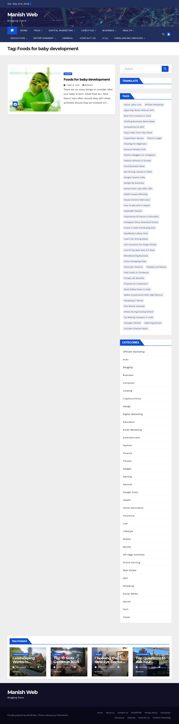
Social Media (130, 593)
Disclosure (119, 718)
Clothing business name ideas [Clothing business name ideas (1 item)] (139, 121)
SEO (125, 578)
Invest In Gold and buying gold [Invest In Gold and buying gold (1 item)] (139, 228)
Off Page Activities (133, 554)
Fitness (127, 461)
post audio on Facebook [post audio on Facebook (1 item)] (136, 272)
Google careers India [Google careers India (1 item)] (134, 177)
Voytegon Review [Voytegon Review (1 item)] (132, 323)
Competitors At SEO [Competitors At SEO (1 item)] (134, 127)
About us (110, 713)
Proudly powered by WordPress (22, 715)
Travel (126, 617)
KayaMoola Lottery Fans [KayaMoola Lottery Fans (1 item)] (136, 233)
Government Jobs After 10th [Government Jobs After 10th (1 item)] (138, 188)
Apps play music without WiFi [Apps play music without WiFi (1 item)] (139, 110)
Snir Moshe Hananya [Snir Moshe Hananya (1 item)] (134, 306)
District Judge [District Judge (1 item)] (154, 138)
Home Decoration (133, 507)
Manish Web (22, 14)
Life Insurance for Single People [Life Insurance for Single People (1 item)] (140, 244)
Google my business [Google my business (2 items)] (134, 183)
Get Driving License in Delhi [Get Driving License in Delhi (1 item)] (138, 172)
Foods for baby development (87, 79)
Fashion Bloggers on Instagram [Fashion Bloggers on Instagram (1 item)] (139, 155)
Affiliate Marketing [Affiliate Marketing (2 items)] (154, 104)
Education (18, 38)
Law (125, 523)
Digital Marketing (61, 30)
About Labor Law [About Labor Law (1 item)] (132, 104)
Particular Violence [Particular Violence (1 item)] (133, 267)
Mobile (127, 539)
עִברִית (105, 38)
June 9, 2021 (73, 85)
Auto (125, 359)
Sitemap (131, 718)
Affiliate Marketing (133, 351)
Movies (127, 546)
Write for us (143, 718)
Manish (87, 85)
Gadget (127, 468)
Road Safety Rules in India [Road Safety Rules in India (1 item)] (137, 289)
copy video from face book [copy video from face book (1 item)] (138, 132)
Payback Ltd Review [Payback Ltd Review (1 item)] (156, 267)
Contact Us (88, 38)
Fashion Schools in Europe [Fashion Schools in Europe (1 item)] (137, 160)
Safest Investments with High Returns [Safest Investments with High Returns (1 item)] (143, 295)
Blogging (128, 367)
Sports (127, 601)
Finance (127, 453)
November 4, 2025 (25, 667)
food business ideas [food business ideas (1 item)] (134, 166)
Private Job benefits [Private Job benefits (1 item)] (134, 278)
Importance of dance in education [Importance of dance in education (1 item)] (141, 216)
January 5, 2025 (106, 667)
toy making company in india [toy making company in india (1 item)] (138, 317)
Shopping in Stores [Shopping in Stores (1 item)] (133, 300)
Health (128, 30)
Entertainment (43, 38)
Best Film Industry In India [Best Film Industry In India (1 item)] (137, 116)
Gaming (127, 476)
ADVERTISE (136, 713)
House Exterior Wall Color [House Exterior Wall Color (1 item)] (137, 200)
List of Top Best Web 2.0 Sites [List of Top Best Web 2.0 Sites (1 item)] (139, 250)
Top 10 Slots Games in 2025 (66, 660)
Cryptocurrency (132, 398)
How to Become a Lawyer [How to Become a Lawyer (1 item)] (137, 205)
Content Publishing (161, 718)
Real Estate (129, 570)
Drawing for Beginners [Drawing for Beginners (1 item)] (135, 144)
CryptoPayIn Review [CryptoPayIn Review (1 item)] (134, 138)
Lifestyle (88, 30)
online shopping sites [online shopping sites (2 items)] (135, 261)
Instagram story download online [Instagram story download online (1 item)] (141, 222)
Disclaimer (165, 713)
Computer (129, 383)
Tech (37, 30)
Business (108, 30)
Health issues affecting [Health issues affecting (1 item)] (135, 194)
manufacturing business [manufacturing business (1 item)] (136, 256)
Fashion (127, 445)
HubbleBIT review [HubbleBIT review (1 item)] (133, 211)
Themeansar (62, 715)
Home (23, 30)
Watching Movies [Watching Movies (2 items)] (152, 323)
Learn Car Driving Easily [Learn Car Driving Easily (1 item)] (136, 239)
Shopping (128, 586)
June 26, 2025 (64, 667)
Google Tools (130, 492)
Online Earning (131, 562)
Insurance (128, 515)
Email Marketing (132, 429)
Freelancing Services (129, 38)
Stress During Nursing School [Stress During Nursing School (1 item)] (138, 312)
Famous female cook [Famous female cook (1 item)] (135, 149)
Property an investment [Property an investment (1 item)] (136, 284)
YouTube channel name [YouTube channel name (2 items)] (136, 328)
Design (127, 406)
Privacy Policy (151, 713)
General (67, 38)
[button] (163, 34)
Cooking (67, 74)
